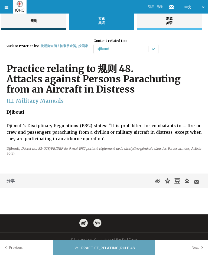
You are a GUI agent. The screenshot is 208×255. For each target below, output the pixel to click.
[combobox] (96, 49)
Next (198, 247)
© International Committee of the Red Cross (104, 239)
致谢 (160, 7)
